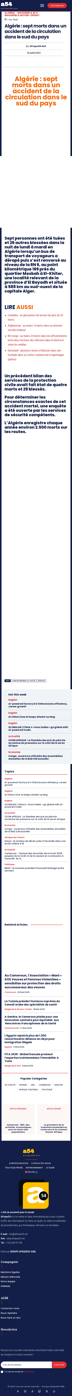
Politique (9, 864)
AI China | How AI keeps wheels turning (31, 716)
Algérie (10, 13)
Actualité (14, 736)
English (12, 700)
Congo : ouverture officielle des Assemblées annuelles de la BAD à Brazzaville (35, 757)
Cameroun (10, 992)
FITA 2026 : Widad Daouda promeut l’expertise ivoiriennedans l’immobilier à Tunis (32, 1057)
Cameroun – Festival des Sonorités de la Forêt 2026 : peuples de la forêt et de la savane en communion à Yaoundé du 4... (34, 856)
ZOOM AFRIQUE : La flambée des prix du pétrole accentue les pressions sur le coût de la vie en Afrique (36, 743)
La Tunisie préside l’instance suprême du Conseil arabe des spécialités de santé (32, 1002)
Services (41, 681)
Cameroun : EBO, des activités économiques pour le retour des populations (18, 1128)
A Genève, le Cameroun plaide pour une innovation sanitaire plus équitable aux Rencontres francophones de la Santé (32, 1020)
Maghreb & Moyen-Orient (22, 15)
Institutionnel (12, 1028)
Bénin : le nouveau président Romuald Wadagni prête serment (34, 869)
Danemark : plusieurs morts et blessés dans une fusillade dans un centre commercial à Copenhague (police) (36, 355)
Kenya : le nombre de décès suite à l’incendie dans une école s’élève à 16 (35, 842)
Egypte (8, 1047)
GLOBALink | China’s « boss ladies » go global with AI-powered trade (38, 729)
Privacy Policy (29, 1371)
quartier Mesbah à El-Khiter (23, 681)
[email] (26, 1365)
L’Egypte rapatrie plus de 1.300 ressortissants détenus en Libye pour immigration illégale (30, 1039)
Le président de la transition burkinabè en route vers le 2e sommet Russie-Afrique (54, 1128)
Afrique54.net (38, 46)
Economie (14, 752)
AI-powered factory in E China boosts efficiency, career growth (37, 705)
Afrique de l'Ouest (15, 837)
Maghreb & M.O (28, 13)
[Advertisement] (36, 192)
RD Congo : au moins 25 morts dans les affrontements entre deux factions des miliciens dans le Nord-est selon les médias (37, 340)
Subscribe (59, 1364)
